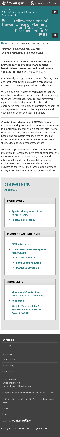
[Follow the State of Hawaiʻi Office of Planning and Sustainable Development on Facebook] (45, 34)
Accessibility (8, 365)
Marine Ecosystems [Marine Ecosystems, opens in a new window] (27, 267)
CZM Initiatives (20, 243)
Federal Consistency (23, 219)
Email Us (6, 414)
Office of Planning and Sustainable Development (20, 14)
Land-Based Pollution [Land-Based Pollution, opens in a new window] (28, 262)
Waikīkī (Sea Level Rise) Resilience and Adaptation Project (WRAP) (27, 309)
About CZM (10, 189)
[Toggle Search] (55, 12)
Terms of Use (8, 359)
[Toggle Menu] (55, 35)
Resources (18, 300)
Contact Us (7, 408)
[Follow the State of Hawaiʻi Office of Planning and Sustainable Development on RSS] (40, 34)
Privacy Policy (8, 371)
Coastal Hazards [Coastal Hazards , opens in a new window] (26, 257)
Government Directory (47, 3)
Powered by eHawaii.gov (16, 422)
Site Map (6, 345)
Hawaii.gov (12, 3)
